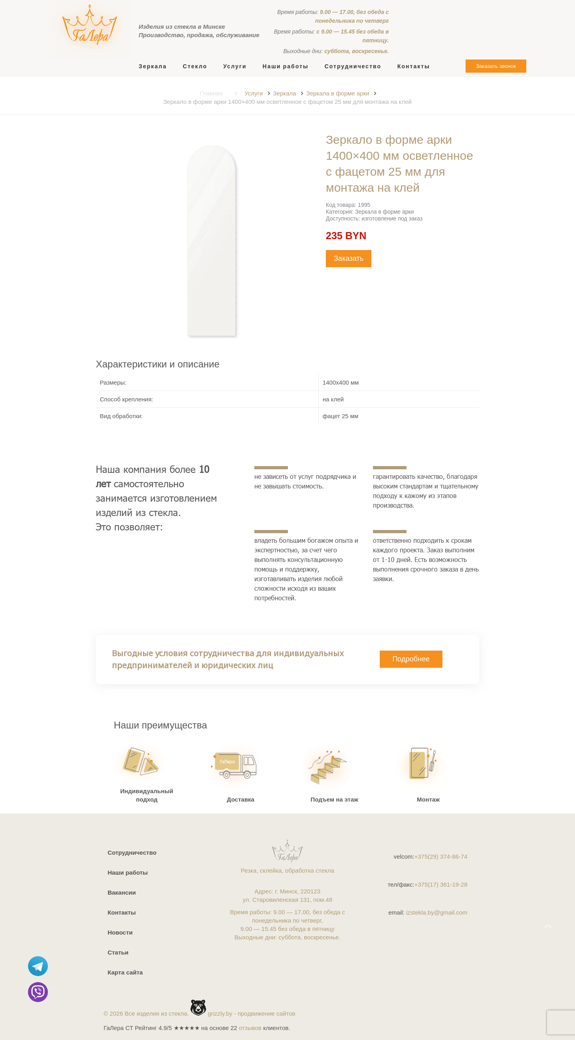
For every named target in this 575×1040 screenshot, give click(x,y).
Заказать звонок (496, 66)
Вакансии (121, 892)
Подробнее (411, 659)
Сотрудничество (131, 852)
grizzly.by (220, 1013)
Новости (120, 932)
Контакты (121, 912)
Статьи (117, 952)
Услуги (253, 93)
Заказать (348, 258)
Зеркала (284, 93)
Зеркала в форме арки (337, 93)
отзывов (250, 1027)
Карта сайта (125, 972)
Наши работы (127, 872)
